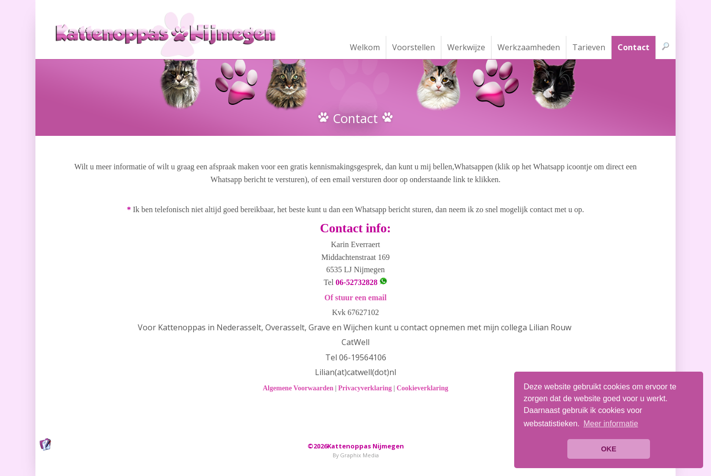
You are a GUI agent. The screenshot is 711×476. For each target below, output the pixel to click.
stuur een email (361, 297)
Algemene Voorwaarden (298, 388)
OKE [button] (608, 449)
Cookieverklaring (422, 388)
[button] (611, 423)
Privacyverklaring (365, 388)
